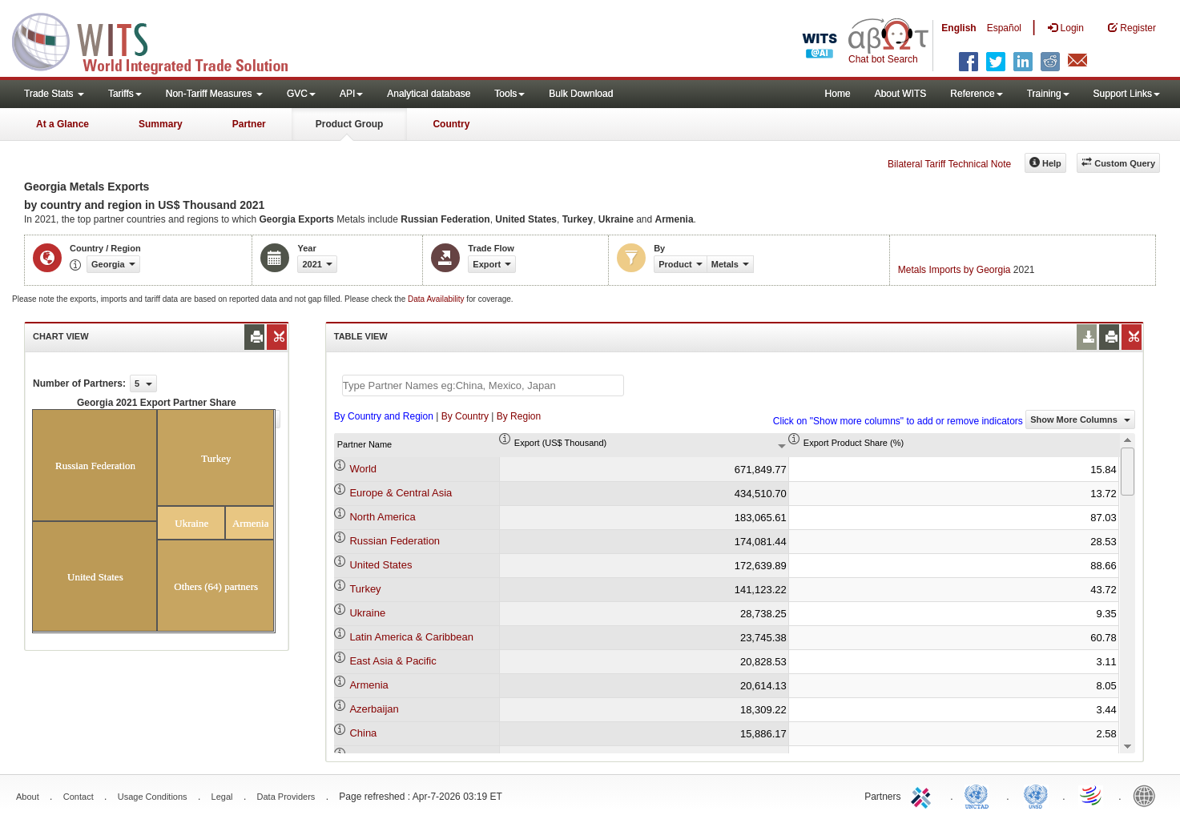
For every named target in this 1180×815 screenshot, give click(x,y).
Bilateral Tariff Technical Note (949, 164)
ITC (924, 795)
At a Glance (62, 124)
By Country (465, 416)
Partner (249, 124)
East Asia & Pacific (392, 661)
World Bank (1148, 795)
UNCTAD (980, 795)
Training (1048, 93)
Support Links (1126, 93)
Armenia (368, 685)
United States (380, 565)
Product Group (350, 124)
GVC (301, 93)
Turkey (365, 589)
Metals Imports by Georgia (954, 269)
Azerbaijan (373, 709)
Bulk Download (581, 93)
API (351, 93)
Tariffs (125, 93)
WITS (160, 40)
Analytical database (428, 93)
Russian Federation (394, 541)
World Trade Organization (1092, 795)
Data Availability (437, 299)
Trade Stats (54, 93)
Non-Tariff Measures (214, 93)
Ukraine (367, 613)
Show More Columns (1080, 419)
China (363, 733)
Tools (509, 93)
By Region (519, 416)
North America (382, 517)
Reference (976, 93)
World (363, 469)
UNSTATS (1036, 795)
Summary (161, 124)
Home (838, 93)
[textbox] (483, 385)
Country (451, 124)
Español (1004, 28)
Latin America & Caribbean (411, 637)
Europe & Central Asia (400, 493)
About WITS (901, 93)
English (958, 28)
